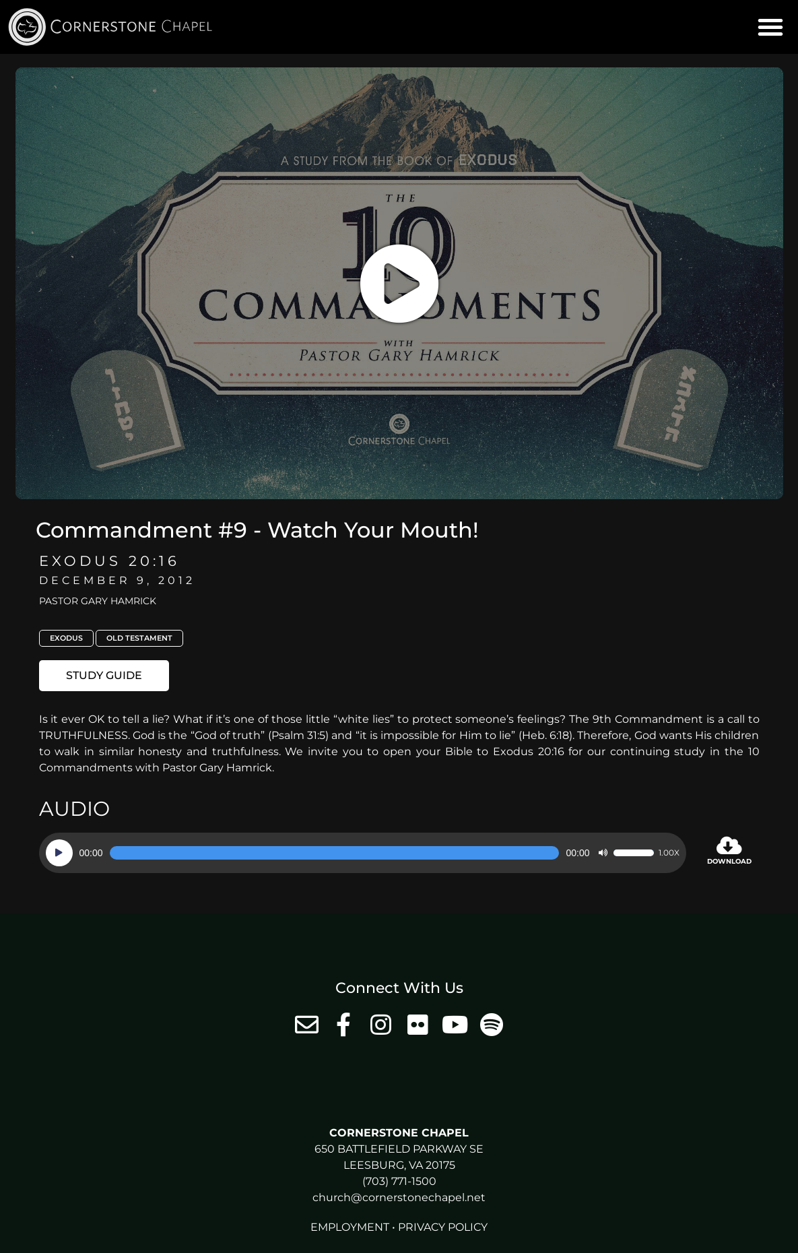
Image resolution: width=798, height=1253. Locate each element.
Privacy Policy (443, 1227)
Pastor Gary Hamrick (97, 601)
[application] (362, 852)
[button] (770, 27)
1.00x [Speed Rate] (669, 853)
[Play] (59, 852)
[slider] (335, 853)
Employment (349, 1227)
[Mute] (603, 853)
